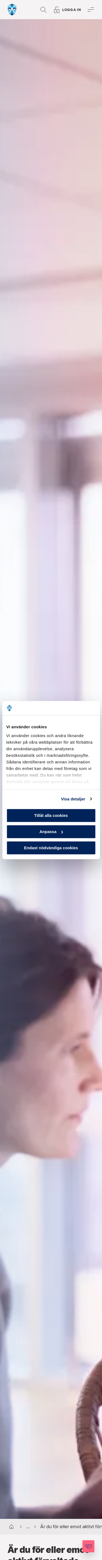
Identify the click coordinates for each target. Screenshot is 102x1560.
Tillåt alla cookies (51, 815)
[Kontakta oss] (88, 1546)
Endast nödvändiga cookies (51, 847)
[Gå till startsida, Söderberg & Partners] (12, 9)
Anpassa (51, 831)
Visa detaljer (73, 799)
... (23, 1527)
